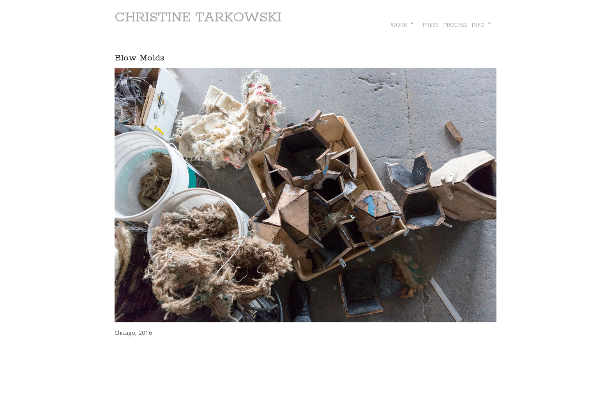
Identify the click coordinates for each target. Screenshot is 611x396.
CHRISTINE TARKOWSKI (198, 18)
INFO (478, 24)
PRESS (430, 24)
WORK (399, 24)
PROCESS (455, 24)
